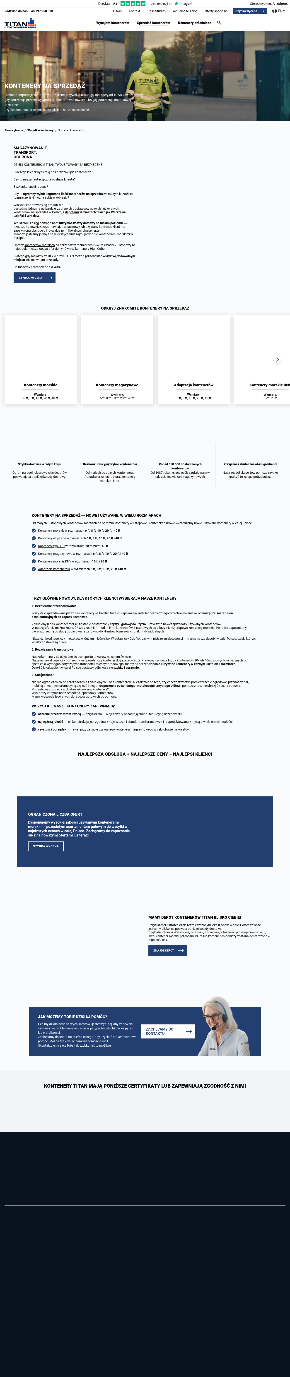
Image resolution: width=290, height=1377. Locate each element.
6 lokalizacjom (50, 667)
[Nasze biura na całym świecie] (278, 11)
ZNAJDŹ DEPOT (163, 950)
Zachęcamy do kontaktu (159, 1031)
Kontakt (134, 11)
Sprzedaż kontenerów (153, 23)
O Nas (117, 11)
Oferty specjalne (216, 11)
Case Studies (156, 11)
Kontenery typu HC (51, 546)
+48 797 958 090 (29, 11)
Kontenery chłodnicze (194, 23)
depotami (72, 212)
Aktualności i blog (185, 11)
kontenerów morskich (39, 245)
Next (277, 359)
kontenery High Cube (89, 248)
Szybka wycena (246, 11)
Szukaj (219, 22)
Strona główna (14, 130)
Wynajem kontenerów (112, 23)
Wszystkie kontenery (40, 130)
